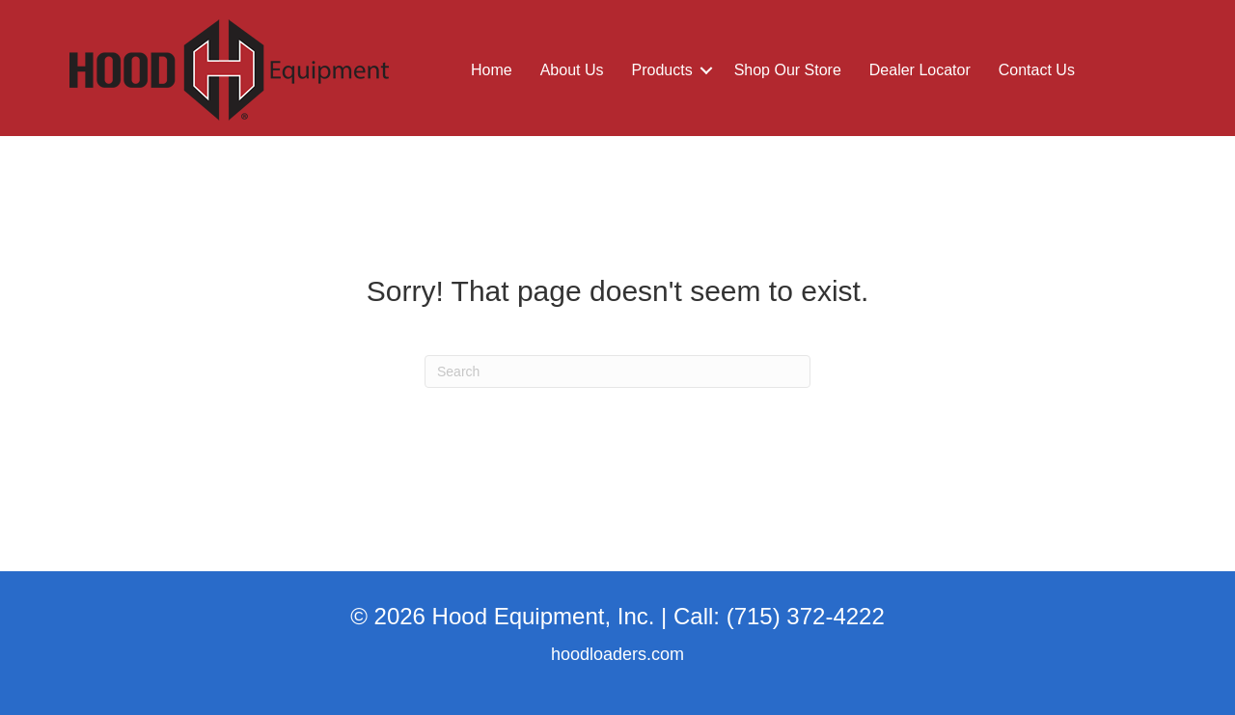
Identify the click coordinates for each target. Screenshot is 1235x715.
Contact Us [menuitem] (1037, 70)
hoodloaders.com (617, 654)
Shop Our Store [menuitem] (787, 70)
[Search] (617, 371)
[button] (706, 70)
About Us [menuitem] (572, 70)
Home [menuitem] (491, 70)
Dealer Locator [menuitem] (920, 70)
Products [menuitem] (662, 70)
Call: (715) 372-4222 (779, 616)
